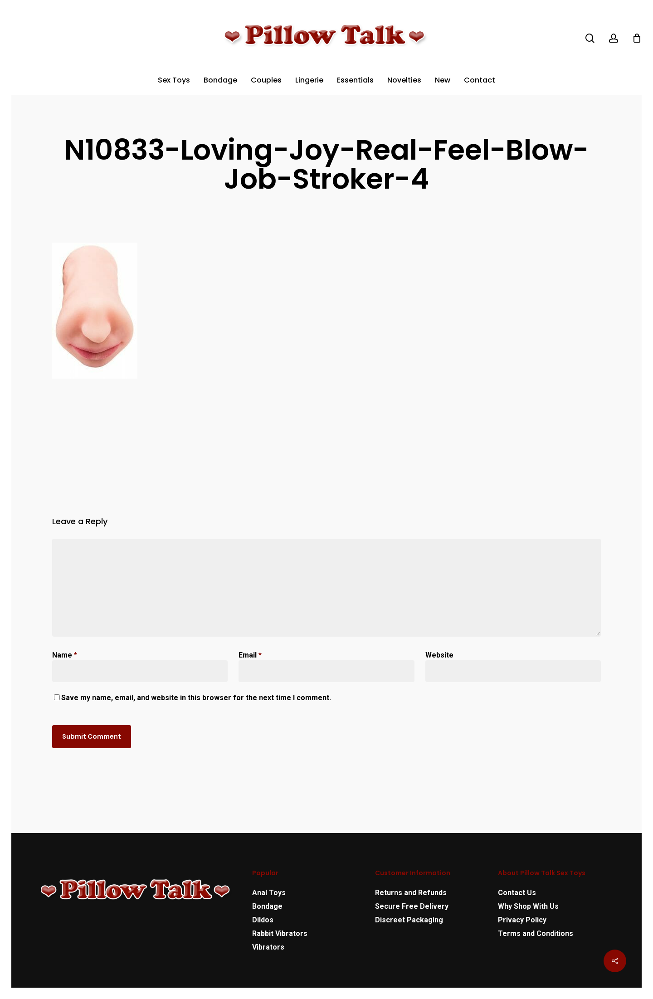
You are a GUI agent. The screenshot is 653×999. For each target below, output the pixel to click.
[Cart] (637, 38)
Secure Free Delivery (411, 906)
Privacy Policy (522, 920)
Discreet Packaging (409, 920)
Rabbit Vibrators (279, 933)
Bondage (267, 906)
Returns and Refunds (411, 892)
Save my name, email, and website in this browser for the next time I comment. (196, 697)
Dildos (262, 920)
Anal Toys (269, 892)
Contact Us (517, 892)
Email (250, 655)
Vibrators (268, 947)
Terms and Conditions (535, 933)
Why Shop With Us (528, 906)
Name (64, 655)
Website (439, 655)
